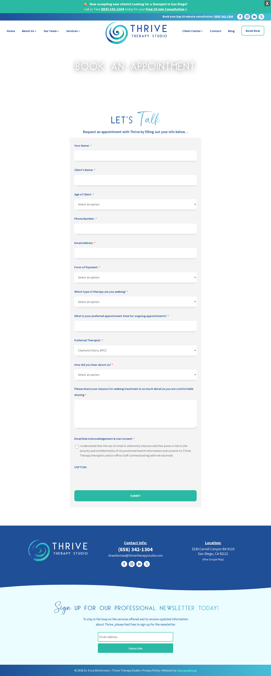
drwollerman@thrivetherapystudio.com (135, 555)
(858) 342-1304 (112, 9)
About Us (28, 31)
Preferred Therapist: (88, 341)
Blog (231, 31)
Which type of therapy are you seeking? (101, 292)
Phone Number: (85, 219)
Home (11, 31)
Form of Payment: (87, 267)
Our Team (50, 31)
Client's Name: (84, 170)
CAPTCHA (80, 467)
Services (72, 31)
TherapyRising (187, 670)
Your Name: (82, 146)
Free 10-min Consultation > (166, 9)
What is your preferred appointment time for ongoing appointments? (121, 316)
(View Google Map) (213, 559)
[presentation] (103, 479)
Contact (215, 31)
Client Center (191, 31)
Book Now (253, 31)
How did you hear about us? (93, 365)
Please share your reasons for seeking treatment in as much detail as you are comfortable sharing (133, 392)
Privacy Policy (151, 670)
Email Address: (84, 243)
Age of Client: (84, 195)
